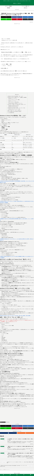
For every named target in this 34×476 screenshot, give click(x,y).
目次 (16, 94)
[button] (28, 19)
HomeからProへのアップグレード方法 (14, 109)
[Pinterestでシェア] (17, 19)
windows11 (7, 422)
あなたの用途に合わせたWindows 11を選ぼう (14, 111)
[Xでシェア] (6, 17)
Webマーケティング (2, 422)
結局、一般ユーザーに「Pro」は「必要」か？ (15, 110)
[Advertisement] (17, 30)
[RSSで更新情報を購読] (25, 433)
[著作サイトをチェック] (8, 433)
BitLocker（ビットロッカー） (13, 98)
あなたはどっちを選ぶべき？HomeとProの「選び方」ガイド (17, 104)
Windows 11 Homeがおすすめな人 (14, 105)
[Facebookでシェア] (17, 17)
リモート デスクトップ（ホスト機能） (14, 99)
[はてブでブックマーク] (28, 17)
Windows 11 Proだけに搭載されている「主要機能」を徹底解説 (17, 97)
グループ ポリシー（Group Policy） (14, 102)
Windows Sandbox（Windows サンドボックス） (16, 103)
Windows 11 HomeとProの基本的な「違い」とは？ (15, 96)
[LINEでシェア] (6, 19)
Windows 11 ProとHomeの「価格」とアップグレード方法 (16, 108)
